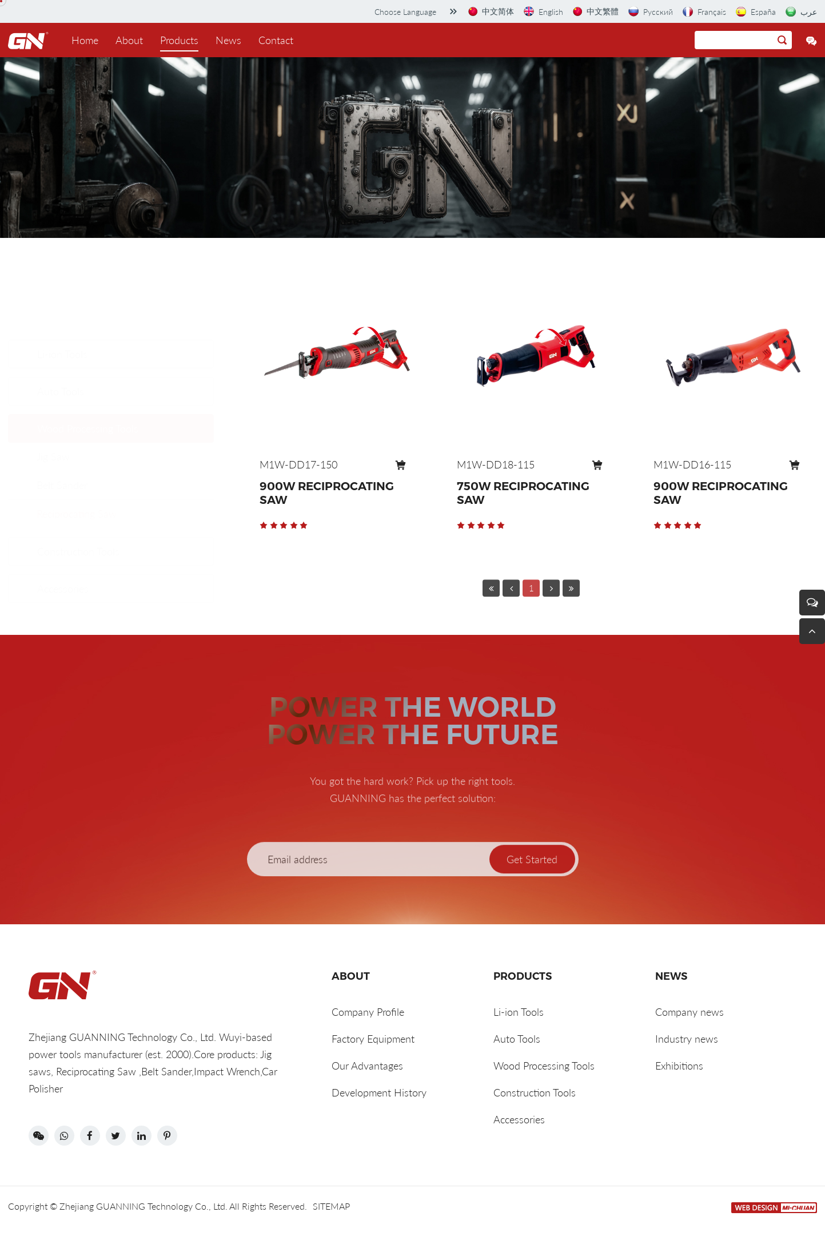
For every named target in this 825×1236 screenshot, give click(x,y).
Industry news (686, 1038)
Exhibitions (679, 1065)
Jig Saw (53, 402)
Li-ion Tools (62, 299)
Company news (689, 1012)
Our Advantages (367, 1065)
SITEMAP (331, 1206)
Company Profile (368, 1012)
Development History (379, 1092)
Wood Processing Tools (87, 373)
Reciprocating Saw (77, 459)
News (228, 40)
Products (179, 40)
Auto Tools (60, 336)
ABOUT (351, 976)
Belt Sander (62, 430)
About (129, 40)
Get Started (532, 881)
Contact (275, 40)
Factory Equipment (373, 1038)
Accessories (63, 564)
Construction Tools (78, 526)
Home (84, 40)
